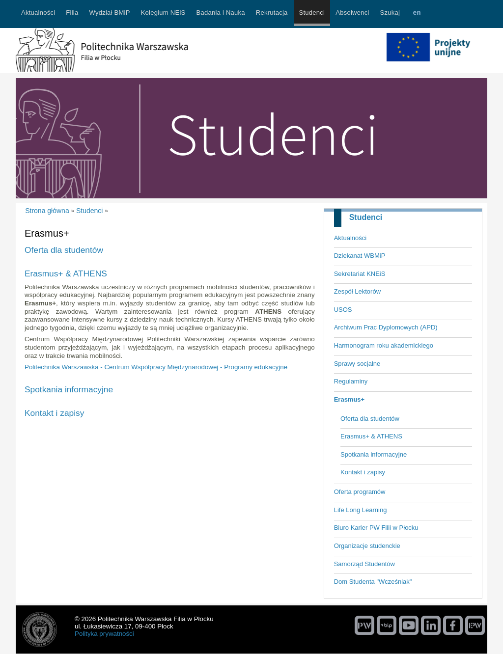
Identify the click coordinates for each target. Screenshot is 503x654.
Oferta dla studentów (369, 418)
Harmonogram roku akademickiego (383, 345)
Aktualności (350, 238)
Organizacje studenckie (367, 545)
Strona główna (47, 211)
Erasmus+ (349, 399)
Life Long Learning (360, 510)
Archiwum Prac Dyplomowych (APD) (386, 327)
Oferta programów (360, 491)
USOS (343, 309)
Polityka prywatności (104, 633)
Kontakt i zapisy (362, 472)
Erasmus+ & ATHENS (371, 436)
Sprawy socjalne (357, 363)
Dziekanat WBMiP (360, 255)
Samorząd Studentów (364, 564)
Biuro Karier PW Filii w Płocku (376, 527)
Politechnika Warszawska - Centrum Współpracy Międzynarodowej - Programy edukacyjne (156, 367)
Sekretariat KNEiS (360, 273)
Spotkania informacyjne (373, 454)
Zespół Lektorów (357, 291)
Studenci (366, 217)
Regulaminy (351, 381)
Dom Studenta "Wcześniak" (373, 581)
